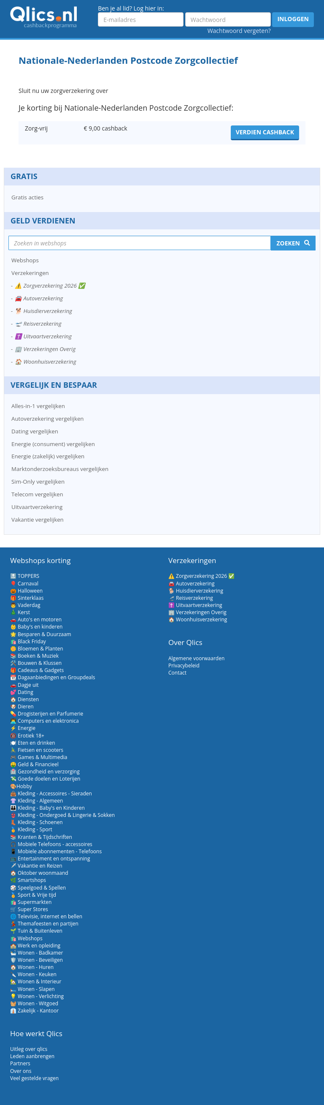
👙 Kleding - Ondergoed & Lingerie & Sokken (62, 815)
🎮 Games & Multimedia (38, 757)
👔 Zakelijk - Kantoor (34, 1010)
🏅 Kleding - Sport (31, 829)
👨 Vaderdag (25, 605)
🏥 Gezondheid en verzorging (45, 771)
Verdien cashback (265, 132)
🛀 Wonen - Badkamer (36, 952)
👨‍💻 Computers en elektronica (44, 720)
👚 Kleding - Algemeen (36, 800)
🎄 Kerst (20, 612)
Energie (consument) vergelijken (53, 444)
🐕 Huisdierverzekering (43, 311)
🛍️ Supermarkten (30, 902)
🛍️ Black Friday (28, 641)
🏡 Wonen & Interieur (36, 981)
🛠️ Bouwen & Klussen (36, 663)
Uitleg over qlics (28, 1049)
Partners (20, 1063)
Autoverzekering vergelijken (47, 418)
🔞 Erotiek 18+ (27, 735)
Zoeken (288, 243)
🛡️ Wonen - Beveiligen (36, 959)
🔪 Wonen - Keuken (33, 974)
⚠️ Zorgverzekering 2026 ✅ (50, 285)
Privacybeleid (184, 665)
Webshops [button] (25, 260)
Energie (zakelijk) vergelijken (47, 456)
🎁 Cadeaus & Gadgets (37, 670)
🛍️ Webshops (26, 938)
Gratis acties (27, 197)
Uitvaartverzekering (36, 507)
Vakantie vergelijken (37, 519)
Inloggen (293, 19)
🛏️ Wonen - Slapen (32, 989)
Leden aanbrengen (32, 1056)
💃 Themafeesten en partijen (44, 923)
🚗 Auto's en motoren (36, 619)
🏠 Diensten (24, 699)
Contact (177, 672)
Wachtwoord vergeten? (239, 31)
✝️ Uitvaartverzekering (43, 336)
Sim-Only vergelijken (38, 481)
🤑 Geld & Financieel (34, 764)
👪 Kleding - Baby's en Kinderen (47, 807)
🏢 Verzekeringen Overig (45, 349)
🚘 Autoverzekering (39, 298)
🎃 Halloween (26, 590)
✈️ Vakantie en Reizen (36, 865)
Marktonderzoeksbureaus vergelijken (59, 469)
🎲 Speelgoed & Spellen (38, 887)
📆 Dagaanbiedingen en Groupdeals (52, 677)
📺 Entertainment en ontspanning (50, 858)
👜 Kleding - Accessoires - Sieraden (51, 793)
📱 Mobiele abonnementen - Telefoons (56, 851)
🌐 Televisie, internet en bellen (46, 916)
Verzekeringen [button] (30, 273)
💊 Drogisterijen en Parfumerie (46, 713)
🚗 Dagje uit (24, 685)
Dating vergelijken (34, 431)
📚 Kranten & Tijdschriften (41, 837)
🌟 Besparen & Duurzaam (40, 634)
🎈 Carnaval (24, 583)
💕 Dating (21, 692)
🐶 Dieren (22, 706)
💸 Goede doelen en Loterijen (45, 778)
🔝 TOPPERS (24, 576)
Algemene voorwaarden (196, 658)
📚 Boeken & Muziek (34, 655)
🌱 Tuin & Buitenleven (36, 930)
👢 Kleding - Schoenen (36, 822)
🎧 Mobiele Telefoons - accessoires (51, 844)
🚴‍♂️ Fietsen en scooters (36, 750)
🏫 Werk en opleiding (35, 945)
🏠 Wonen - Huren (32, 967)
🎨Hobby (21, 786)
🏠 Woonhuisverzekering (45, 361)
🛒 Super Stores (29, 909)
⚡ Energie (22, 728)
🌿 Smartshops (28, 880)
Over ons (20, 1071)
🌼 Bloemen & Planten (36, 648)
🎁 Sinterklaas (26, 597)
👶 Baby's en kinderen (36, 626)
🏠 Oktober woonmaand (39, 872)
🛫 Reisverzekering (38, 323)
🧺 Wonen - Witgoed (34, 1003)
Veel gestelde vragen (34, 1078)
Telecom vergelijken (37, 494)
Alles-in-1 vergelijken (38, 406)
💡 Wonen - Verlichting (37, 996)
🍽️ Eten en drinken (32, 742)
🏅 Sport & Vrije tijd (33, 894)
